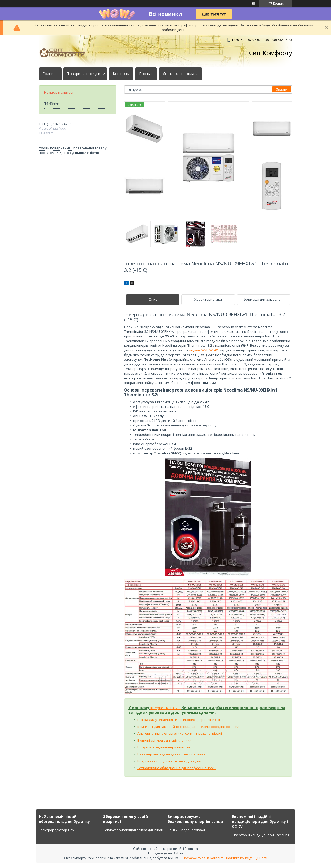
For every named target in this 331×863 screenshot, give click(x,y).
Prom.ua (191, 848)
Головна (50, 73)
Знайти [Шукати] (281, 89)
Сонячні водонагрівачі (186, 830)
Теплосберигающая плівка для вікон (133, 830)
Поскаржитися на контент (203, 858)
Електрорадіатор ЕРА (56, 830)
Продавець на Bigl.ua (165, 853)
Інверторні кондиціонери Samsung (260, 834)
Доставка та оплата (180, 73)
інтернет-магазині (165, 707)
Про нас (146, 73)
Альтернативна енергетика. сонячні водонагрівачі (179, 733)
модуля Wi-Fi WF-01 (204, 350)
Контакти (121, 73)
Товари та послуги (83, 73)
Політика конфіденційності (246, 858)
